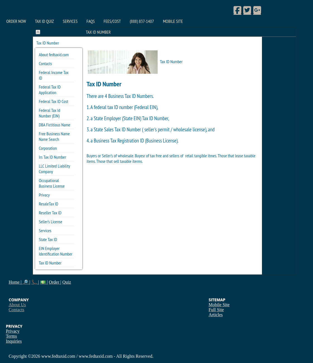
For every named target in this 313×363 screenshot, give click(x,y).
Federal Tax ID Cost (53, 101)
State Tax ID (48, 239)
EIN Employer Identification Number (55, 251)
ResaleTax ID (48, 204)
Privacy (44, 195)
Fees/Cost (112, 21)
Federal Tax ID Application (50, 89)
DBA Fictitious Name (54, 124)
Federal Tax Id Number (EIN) (49, 113)
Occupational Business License (51, 183)
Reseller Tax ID (50, 212)
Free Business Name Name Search (54, 136)
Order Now (16, 21)
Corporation (48, 148)
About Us (17, 304)
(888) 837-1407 (142, 21)
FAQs (90, 21)
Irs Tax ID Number (52, 157)
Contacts (45, 63)
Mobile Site (173, 21)
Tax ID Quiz (44, 21)
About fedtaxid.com (54, 54)
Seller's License (50, 221)
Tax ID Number (50, 263)
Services (70, 21)
